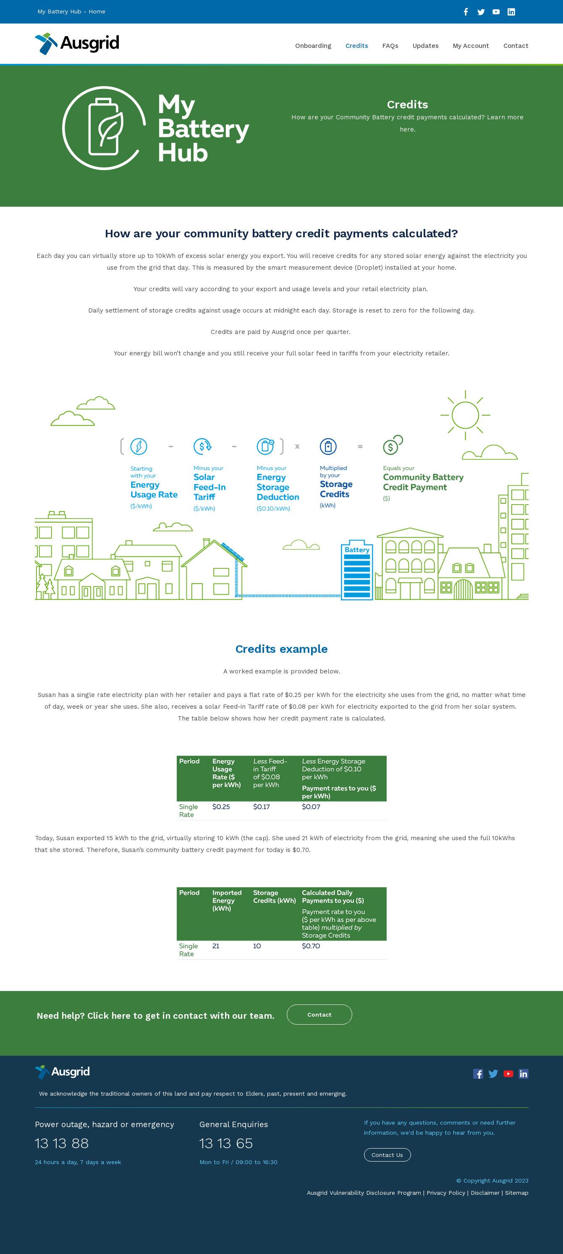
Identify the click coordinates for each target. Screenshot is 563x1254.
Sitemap (517, 1192)
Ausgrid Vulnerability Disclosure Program (364, 1192)
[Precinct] (62, 1071)
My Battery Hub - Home (71, 11)
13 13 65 (226, 1143)
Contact (319, 1014)
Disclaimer (485, 1192)
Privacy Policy (446, 1192)
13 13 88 (62, 1143)
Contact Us (387, 1154)
